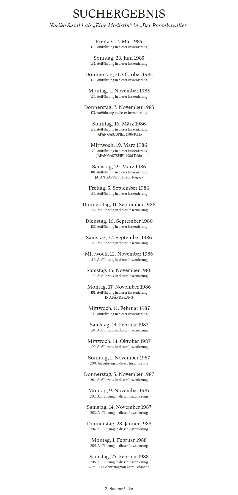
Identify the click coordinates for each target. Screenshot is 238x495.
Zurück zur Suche (119, 489)
